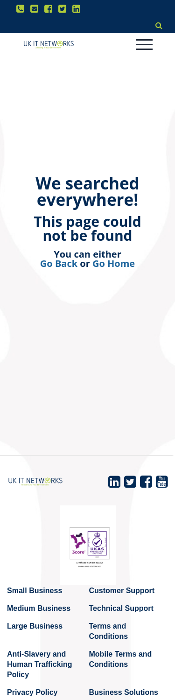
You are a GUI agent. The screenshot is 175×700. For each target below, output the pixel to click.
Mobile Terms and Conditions (120, 659)
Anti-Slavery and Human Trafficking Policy (39, 664)
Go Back (58, 263)
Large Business (35, 626)
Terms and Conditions (108, 631)
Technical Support (121, 608)
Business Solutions (123, 692)
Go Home (113, 263)
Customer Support (121, 591)
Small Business (34, 591)
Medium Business (38, 608)
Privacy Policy (32, 692)
